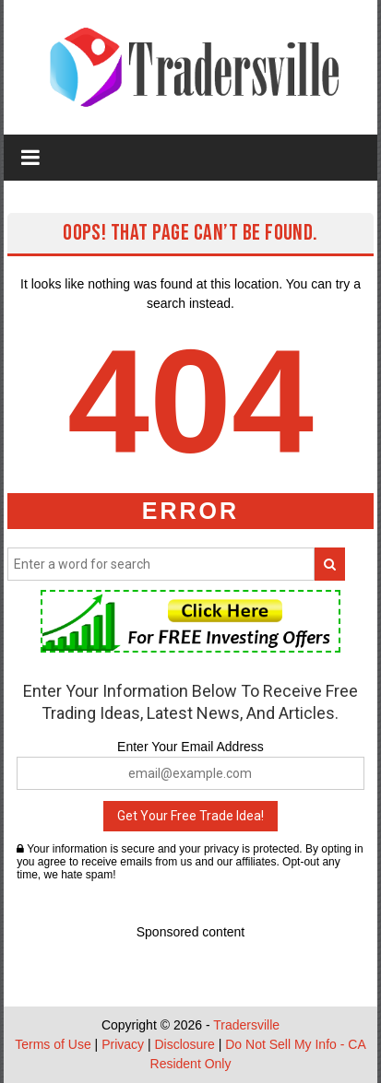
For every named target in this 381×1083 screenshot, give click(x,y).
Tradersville (246, 1025)
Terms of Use (52, 1044)
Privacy (122, 1044)
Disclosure (184, 1044)
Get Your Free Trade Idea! (190, 815)
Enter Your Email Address (190, 746)
